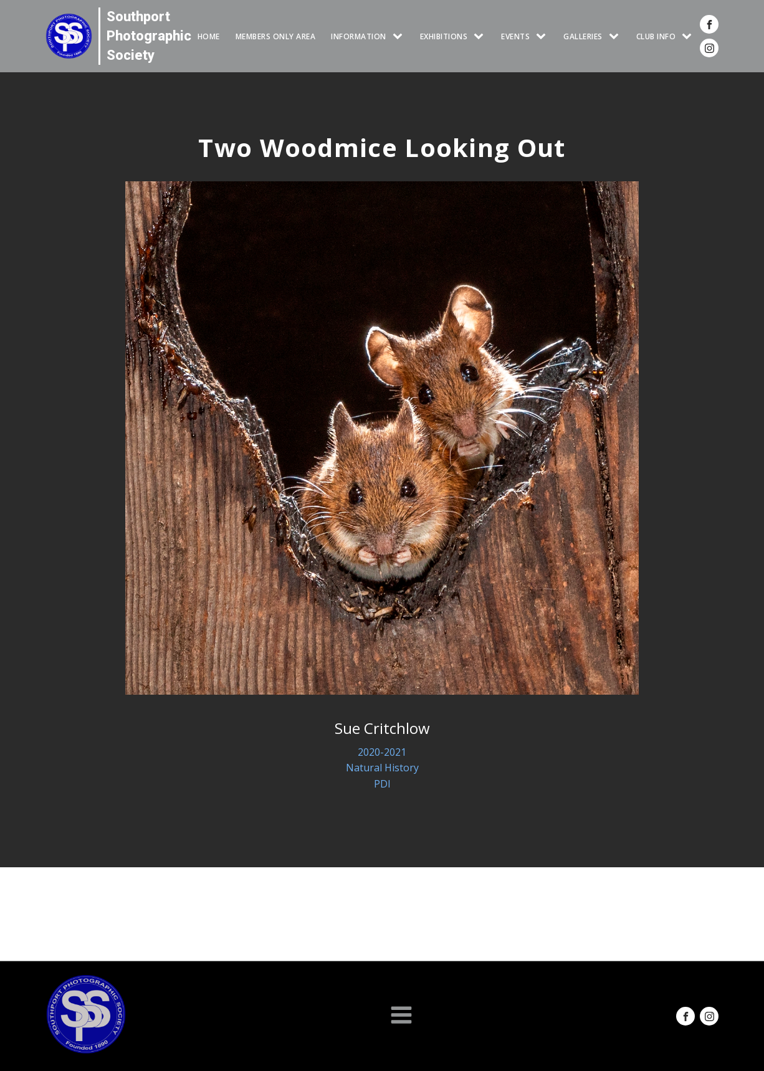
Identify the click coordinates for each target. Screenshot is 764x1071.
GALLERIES (583, 36)
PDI (382, 784)
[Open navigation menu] (401, 1016)
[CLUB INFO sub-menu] (689, 36)
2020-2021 (382, 752)
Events (515, 36)
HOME (209, 36)
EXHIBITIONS (444, 36)
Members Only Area (276, 36)
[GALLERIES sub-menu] (616, 36)
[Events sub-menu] (543, 36)
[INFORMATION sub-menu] (400, 36)
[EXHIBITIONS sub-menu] (481, 36)
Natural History (382, 767)
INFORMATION (358, 36)
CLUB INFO (656, 36)
